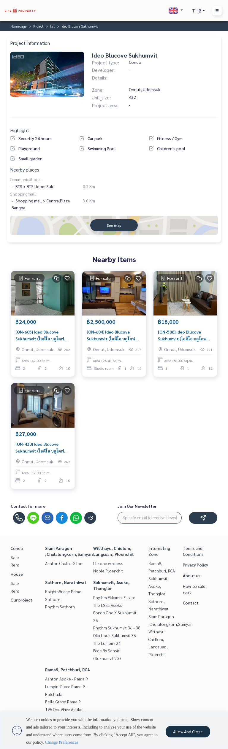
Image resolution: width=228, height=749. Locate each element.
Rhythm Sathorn (60, 606)
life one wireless (108, 563)
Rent (15, 564)
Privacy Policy (195, 564)
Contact (191, 602)
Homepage (18, 26)
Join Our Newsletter (137, 506)
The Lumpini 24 (107, 643)
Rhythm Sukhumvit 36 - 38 (116, 627)
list (52, 26)
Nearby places (24, 169)
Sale (15, 557)
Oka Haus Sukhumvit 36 (114, 635)
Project (38, 26)
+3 (90, 518)
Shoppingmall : (23, 193)
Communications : (26, 179)
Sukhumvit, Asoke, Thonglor (158, 586)
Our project (21, 599)
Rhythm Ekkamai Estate (114, 597)
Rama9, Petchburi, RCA (67, 669)
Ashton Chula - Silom (64, 563)
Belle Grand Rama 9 (63, 701)
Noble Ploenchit (108, 570)
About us (191, 575)
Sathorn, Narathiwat (65, 582)
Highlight (19, 130)
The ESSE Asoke (107, 605)
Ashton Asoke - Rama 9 (66, 678)
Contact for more (28, 506)
